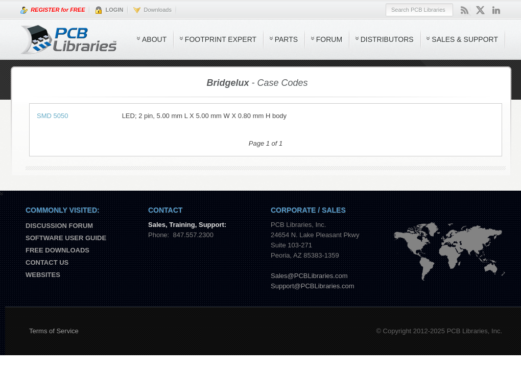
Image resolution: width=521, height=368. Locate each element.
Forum (329, 39)
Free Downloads (57, 250)
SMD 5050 (52, 116)
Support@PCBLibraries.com (312, 286)
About (154, 39)
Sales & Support (465, 39)
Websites (43, 275)
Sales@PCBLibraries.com (309, 276)
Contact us (47, 262)
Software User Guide (66, 238)
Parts (286, 39)
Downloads (152, 10)
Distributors (387, 39)
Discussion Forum (59, 225)
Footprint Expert (220, 39)
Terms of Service (54, 331)
